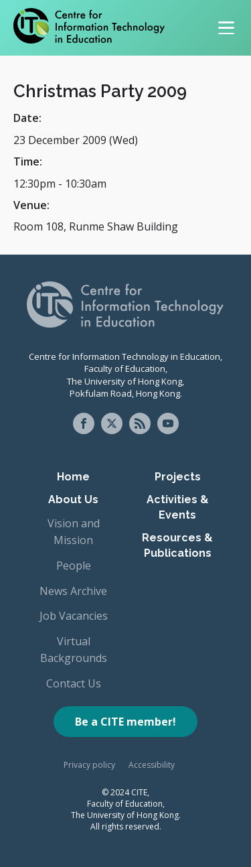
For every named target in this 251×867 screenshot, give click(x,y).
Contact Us (73, 683)
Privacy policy (89, 765)
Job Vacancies (73, 615)
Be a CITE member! (125, 721)
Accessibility (152, 765)
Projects (178, 476)
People (73, 565)
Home (73, 476)
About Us (73, 499)
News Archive (73, 591)
